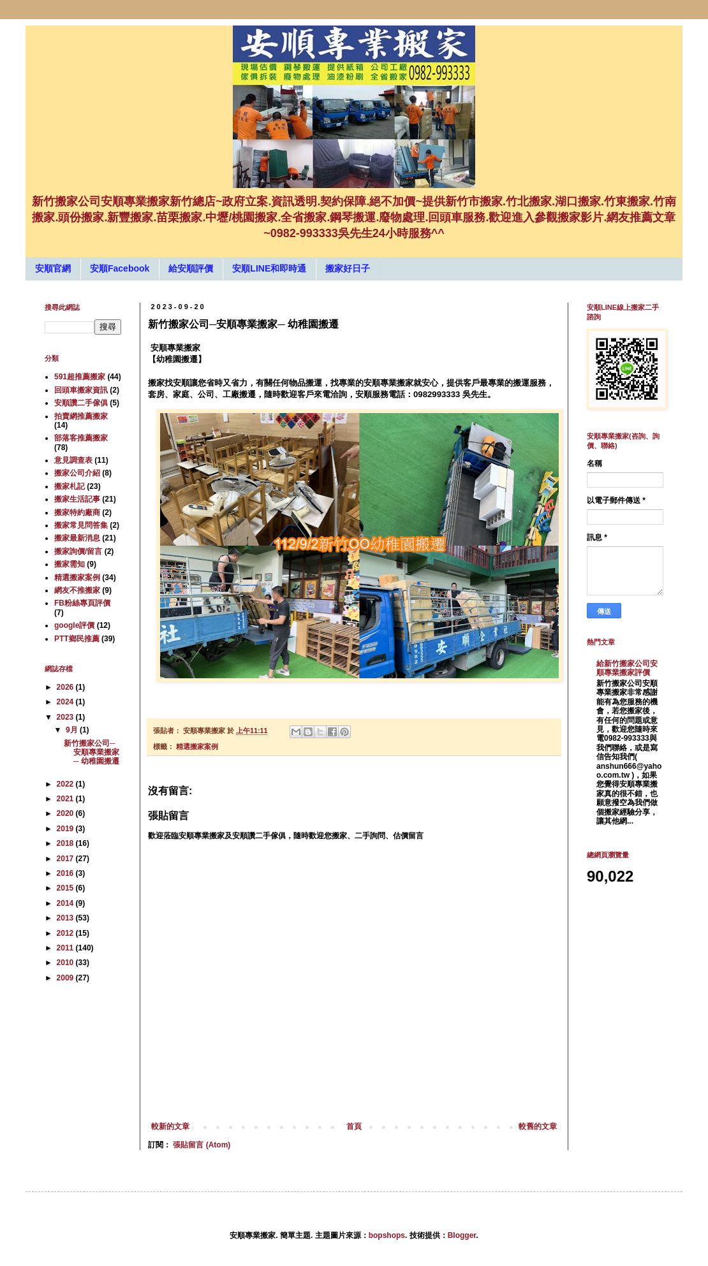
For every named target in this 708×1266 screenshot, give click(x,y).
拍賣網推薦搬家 (81, 416)
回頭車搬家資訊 (81, 390)
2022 (66, 784)
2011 (66, 947)
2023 (66, 717)
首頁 (354, 1126)
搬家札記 (69, 486)
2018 (66, 843)
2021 (66, 798)
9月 (73, 729)
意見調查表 (73, 460)
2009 (66, 977)
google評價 (74, 625)
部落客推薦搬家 (81, 437)
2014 (66, 903)
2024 (66, 701)
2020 (66, 813)
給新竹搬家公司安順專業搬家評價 (627, 668)
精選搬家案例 (197, 746)
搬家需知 (69, 564)
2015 (66, 888)
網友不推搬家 (77, 590)
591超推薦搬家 (79, 376)
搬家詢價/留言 (78, 551)
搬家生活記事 (77, 499)
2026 (66, 687)
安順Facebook (119, 268)
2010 (66, 962)
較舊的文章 (538, 1126)
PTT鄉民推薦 (77, 638)
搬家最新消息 (77, 538)
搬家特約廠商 (77, 512)
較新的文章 (170, 1126)
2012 (66, 933)
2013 (66, 917)
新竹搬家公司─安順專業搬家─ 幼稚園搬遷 (91, 752)
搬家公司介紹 (77, 473)
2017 (66, 858)
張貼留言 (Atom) (201, 1144)
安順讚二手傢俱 (81, 402)
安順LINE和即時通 (269, 268)
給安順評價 (190, 268)
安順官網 (53, 268)
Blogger (462, 1235)
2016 (66, 873)
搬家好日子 (347, 268)
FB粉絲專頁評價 (82, 603)
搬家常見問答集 (81, 525)
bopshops (387, 1235)
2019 (66, 828)
